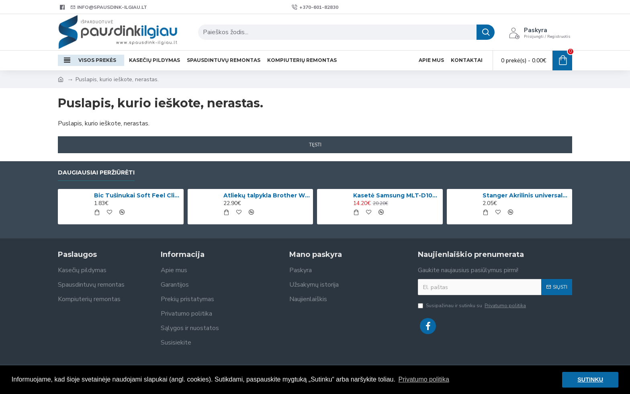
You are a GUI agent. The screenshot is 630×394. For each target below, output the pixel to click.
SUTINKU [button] (590, 379)
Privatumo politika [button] (424, 379)
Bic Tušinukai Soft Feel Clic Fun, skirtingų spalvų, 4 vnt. (137, 195)
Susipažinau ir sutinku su (472, 305)
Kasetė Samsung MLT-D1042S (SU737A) (396, 195)
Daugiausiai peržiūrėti (96, 172)
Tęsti (315, 145)
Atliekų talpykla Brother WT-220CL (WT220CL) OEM (266, 195)
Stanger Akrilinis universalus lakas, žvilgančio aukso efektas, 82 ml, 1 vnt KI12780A (526, 195)
